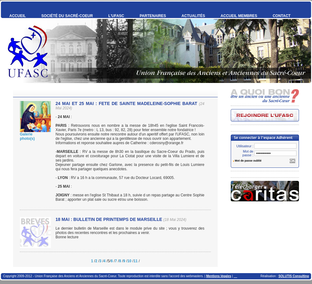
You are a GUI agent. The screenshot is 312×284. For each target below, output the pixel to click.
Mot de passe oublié (248, 160)
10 (129, 261)
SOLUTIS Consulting (294, 276)
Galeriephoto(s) (27, 136)
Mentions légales (218, 276)
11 (135, 261)
